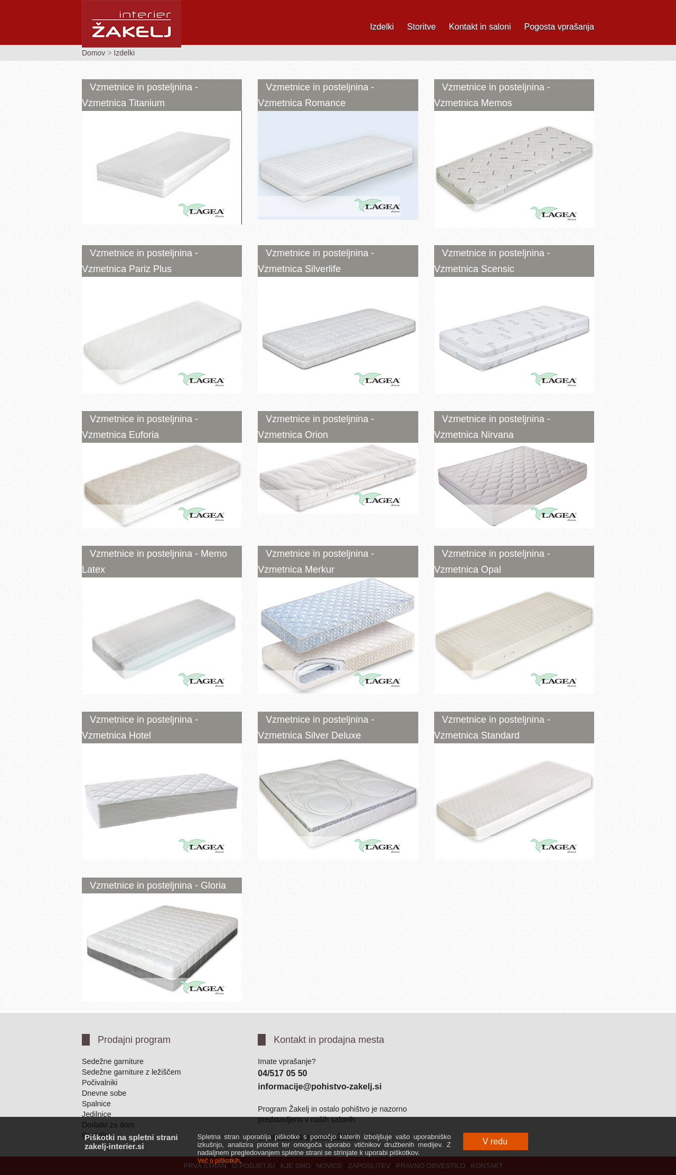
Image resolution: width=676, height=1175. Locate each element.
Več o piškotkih (219, 1160)
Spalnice (96, 1103)
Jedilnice (96, 1114)
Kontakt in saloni (480, 26)
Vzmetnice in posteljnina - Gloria (158, 885)
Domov (93, 53)
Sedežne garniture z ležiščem (131, 1072)
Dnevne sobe (104, 1093)
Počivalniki (100, 1082)
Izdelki (381, 26)
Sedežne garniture (113, 1061)
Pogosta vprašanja (559, 26)
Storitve (421, 26)
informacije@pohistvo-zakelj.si (319, 1086)
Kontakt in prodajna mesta (329, 1039)
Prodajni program (134, 1039)
